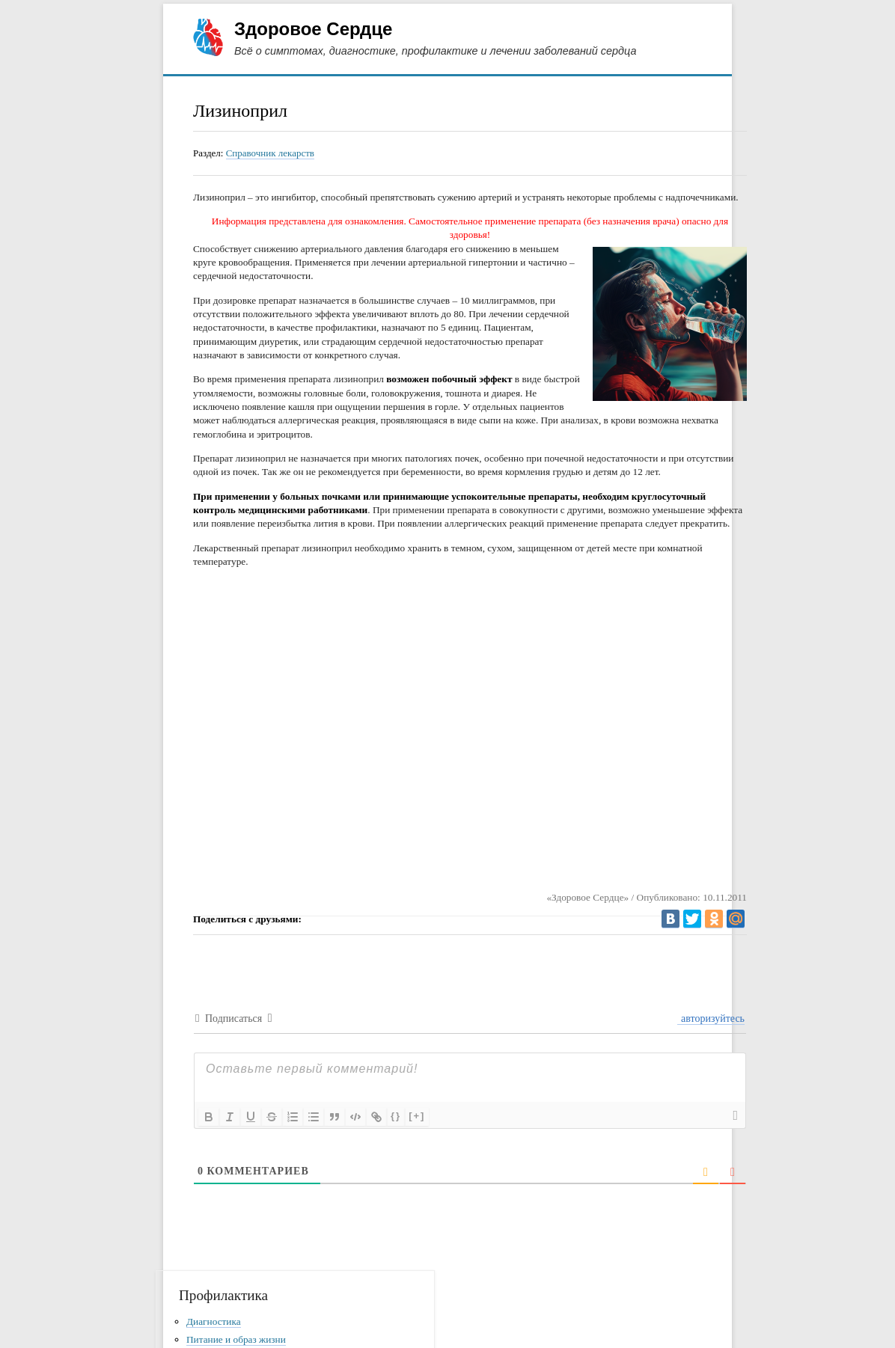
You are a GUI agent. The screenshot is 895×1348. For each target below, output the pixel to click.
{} (396, 1115)
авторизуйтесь (712, 1018)
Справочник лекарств (270, 153)
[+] (417, 1115)
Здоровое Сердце (313, 29)
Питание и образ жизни (236, 1339)
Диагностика (213, 1321)
